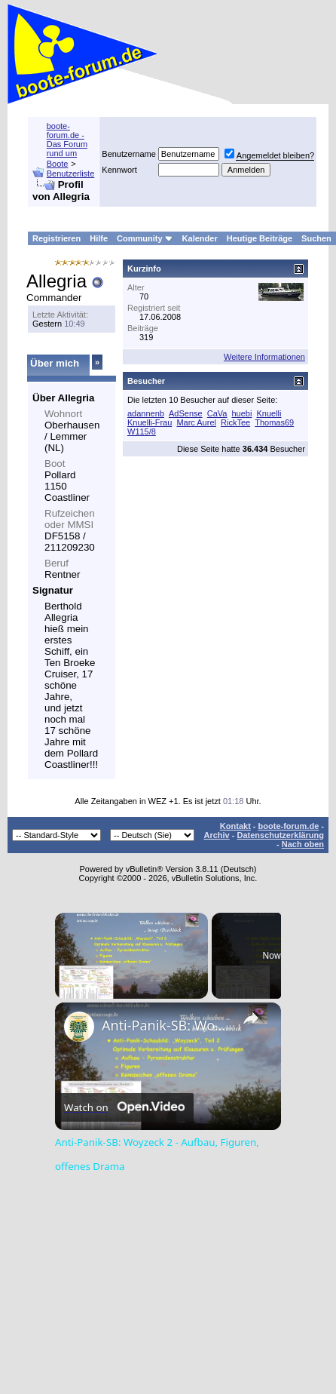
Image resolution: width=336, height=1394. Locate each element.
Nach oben (303, 844)
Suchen (316, 238)
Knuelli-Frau (149, 422)
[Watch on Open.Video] (124, 1107)
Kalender (200, 238)
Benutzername (129, 153)
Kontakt (235, 826)
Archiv (216, 835)
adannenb (145, 413)
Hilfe (99, 238)
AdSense (186, 413)
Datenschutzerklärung (280, 835)
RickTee (235, 422)
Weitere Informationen (264, 356)
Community (145, 238)
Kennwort (119, 169)
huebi (242, 413)
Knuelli (268, 413)
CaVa (217, 413)
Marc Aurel (196, 422)
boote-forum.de (288, 826)
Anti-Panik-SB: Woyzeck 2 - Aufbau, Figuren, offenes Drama (166, 1025)
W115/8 (141, 431)
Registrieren (56, 238)
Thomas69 (274, 422)
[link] (79, 1027)
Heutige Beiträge (259, 238)
